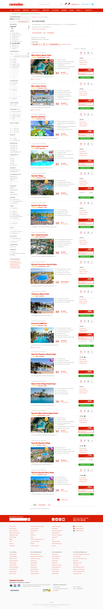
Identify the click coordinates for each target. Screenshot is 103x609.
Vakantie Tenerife (34, 571)
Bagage (10, 539)
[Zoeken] (61, 4)
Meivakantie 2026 (14, 264)
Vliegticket (88, 10)
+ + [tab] (82, 357)
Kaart (49, 504)
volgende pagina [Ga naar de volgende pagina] (64, 499)
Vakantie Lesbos (55, 569)
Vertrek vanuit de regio (57, 543)
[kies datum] (21, 54)
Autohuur (11, 543)
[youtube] (63, 519)
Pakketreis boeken (56, 541)
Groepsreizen (12, 545)
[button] (19, 24)
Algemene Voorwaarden (14, 532)
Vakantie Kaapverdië (35, 554)
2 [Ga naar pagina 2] (58, 499)
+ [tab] (81, 58)
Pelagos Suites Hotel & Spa (78, 569)
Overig (34, 504)
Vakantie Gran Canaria (35, 558)
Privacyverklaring (55, 532)
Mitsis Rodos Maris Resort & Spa (80, 558)
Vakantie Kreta (34, 567)
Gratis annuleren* (36, 13)
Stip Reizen (33, 535)
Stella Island (75, 560)
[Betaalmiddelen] (14, 590)
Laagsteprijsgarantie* (25, 13)
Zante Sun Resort (76, 556)
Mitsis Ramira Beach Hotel (78, 567)
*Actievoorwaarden (35, 545)
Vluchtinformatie (12, 537)
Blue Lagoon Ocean (77, 573)
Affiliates (32, 543)
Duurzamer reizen (34, 528)
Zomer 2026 (26, 10)
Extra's (10, 541)
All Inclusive (55, 10)
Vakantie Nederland (13, 560)
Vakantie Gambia (13, 565)
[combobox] (51, 4)
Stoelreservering (34, 530)
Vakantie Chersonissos (56, 565)
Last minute (17, 10)
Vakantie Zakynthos (35, 573)
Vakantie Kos (33, 565)
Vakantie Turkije (12, 573)
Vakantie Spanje (12, 571)
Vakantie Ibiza (34, 560)
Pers (53, 539)
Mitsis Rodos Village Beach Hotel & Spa (81, 554)
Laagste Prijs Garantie (56, 526)
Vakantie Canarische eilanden (37, 556)
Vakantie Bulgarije (13, 556)
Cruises (71, 10)
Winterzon (64, 10)
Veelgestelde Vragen (13, 535)
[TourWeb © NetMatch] (52, 602)
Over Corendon (12, 526)
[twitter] (56, 519)
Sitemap (53, 545)
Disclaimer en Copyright (57, 535)
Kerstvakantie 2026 (14, 261)
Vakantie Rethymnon (56, 567)
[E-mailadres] (18, 519)
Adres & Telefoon (13, 528)
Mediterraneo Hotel (77, 562)
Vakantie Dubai (34, 562)
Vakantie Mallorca (34, 569)
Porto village (75, 565)
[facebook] (53, 519)
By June (32, 532)
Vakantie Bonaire (13, 554)
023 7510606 (55, 590)
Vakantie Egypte (12, 562)
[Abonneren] (29, 519)
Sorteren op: (76, 48)
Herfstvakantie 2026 (15, 267)
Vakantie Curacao (13, 558)
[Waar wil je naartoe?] (51, 4)
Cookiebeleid (54, 528)
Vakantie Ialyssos (55, 571)
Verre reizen (45, 10)
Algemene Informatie (13, 530)
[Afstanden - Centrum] (19, 194)
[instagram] (60, 519)
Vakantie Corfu (55, 560)
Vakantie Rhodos (55, 558)
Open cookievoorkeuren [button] (57, 530)
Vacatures (54, 537)
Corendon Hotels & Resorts (36, 539)
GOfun (32, 537)
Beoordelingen (42, 504)
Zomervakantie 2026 (15, 266)
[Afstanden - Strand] (19, 190)
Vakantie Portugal (13, 569)
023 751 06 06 (79, 520)
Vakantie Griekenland (13, 567)
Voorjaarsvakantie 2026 (15, 262)
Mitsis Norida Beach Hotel (78, 571)
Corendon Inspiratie (35, 541)
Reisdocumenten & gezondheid (37, 526)
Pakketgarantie (15, 13)
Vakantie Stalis (55, 573)
